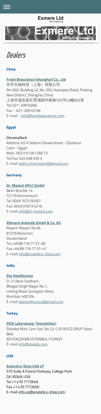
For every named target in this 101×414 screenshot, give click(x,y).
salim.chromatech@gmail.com (44, 163)
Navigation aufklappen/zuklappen (50, 6)
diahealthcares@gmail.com (41, 302)
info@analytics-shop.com (40, 254)
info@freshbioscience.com (42, 116)
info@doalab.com (33, 344)
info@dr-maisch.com (36, 211)
